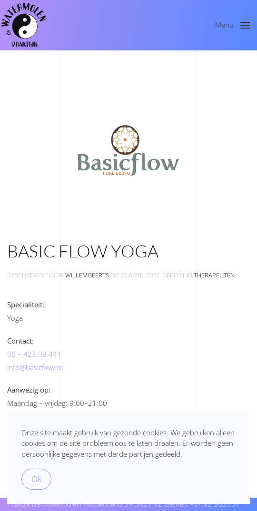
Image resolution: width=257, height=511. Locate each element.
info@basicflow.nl (35, 367)
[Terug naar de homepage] (24, 25)
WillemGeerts (87, 275)
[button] (232, 25)
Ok (36, 478)
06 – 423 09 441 (34, 354)
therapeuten (214, 275)
